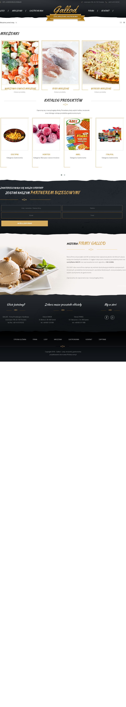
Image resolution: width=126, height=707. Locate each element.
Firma (91, 10)
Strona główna (20, 339)
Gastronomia (36, 10)
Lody (2, 10)
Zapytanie (93, 20)
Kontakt (105, 10)
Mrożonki (17, 10)
